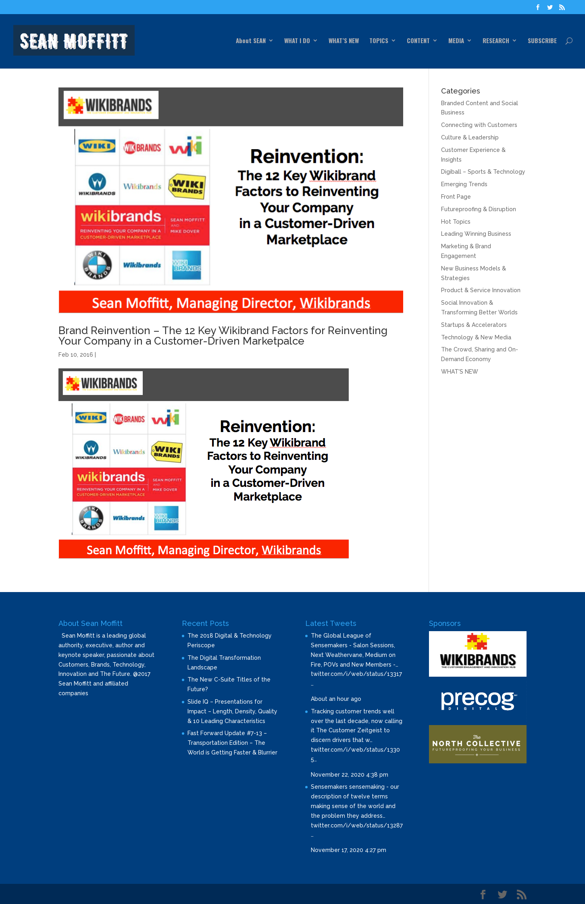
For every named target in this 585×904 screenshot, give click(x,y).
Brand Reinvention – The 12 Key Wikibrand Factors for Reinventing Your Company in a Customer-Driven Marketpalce (222, 335)
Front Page (456, 196)
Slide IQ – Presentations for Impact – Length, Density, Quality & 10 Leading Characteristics (232, 711)
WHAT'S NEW (459, 371)
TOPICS (378, 41)
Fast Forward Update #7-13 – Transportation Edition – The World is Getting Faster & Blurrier (232, 743)
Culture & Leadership (470, 137)
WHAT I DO (297, 41)
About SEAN (251, 41)
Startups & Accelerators (474, 325)
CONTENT (418, 41)
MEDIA (456, 41)
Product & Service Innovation (480, 290)
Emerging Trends (464, 184)
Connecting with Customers (479, 125)
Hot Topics (455, 221)
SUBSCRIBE (542, 41)
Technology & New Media (476, 337)
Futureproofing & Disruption (478, 209)
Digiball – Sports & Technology (483, 171)
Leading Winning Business (476, 234)
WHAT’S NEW (344, 41)
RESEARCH (496, 41)
